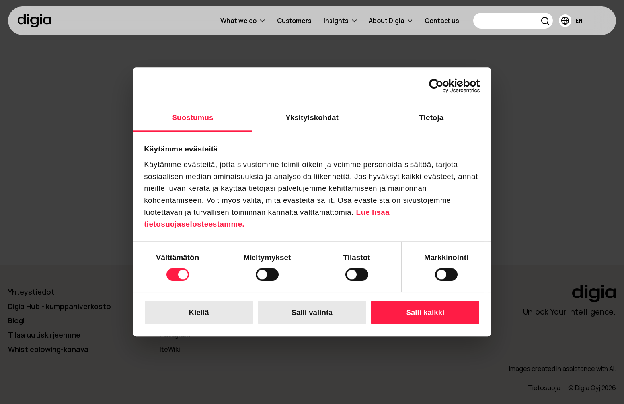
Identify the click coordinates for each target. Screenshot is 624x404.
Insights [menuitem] (340, 20)
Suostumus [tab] (192, 117)
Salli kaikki (425, 312)
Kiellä (199, 312)
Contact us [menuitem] (442, 20)
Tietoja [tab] (431, 117)
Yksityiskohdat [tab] (312, 117)
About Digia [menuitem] (391, 20)
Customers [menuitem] (294, 20)
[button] (545, 22)
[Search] (513, 21)
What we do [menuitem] (242, 20)
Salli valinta (311, 312)
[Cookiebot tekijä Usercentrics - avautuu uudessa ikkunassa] (445, 85)
